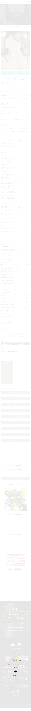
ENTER (15, 667)
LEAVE (15, 675)
